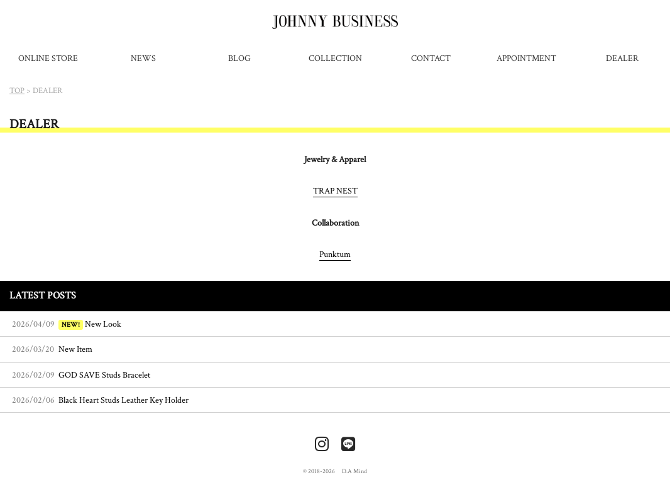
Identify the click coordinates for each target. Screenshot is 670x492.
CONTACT (431, 58)
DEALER (622, 58)
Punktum (335, 254)
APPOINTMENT (526, 58)
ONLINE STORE (48, 58)
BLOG (239, 58)
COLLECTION (335, 58)
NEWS (143, 58)
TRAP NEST (335, 191)
